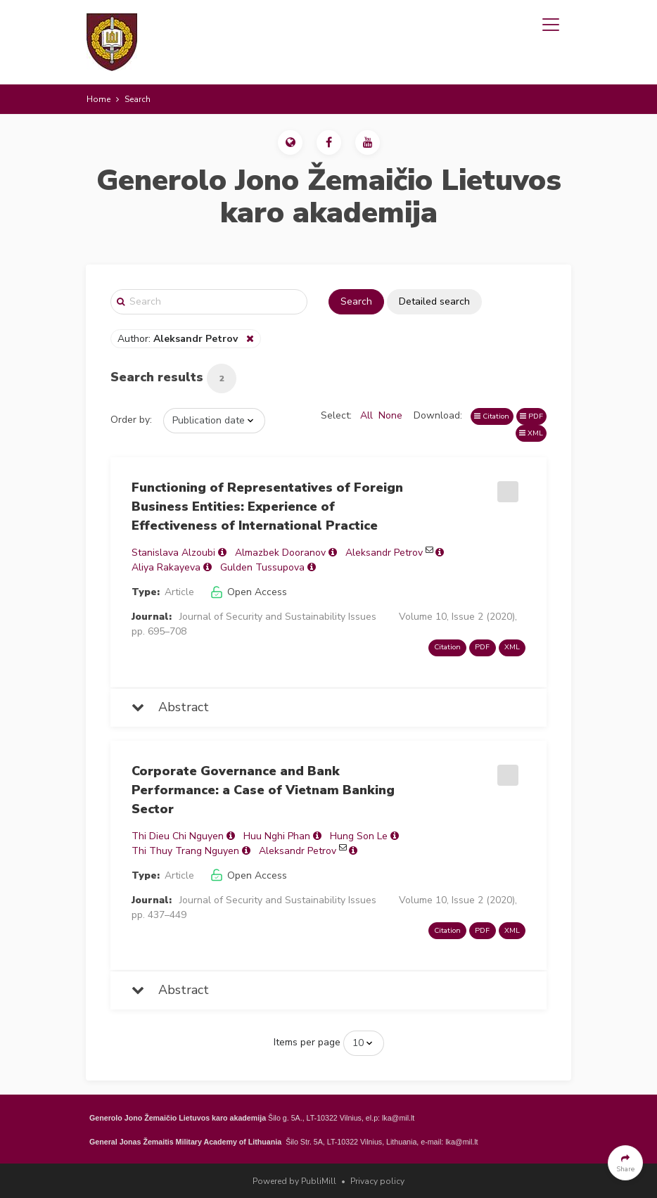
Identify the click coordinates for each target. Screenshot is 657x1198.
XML (531, 433)
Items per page (307, 1042)
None (390, 415)
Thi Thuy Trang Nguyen (185, 851)
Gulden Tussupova (262, 567)
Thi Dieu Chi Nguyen (178, 836)
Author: (179, 338)
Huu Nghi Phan (276, 836)
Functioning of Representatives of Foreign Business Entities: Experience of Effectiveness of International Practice (267, 506)
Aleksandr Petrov (384, 552)
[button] (290, 142)
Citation (491, 416)
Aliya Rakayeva (166, 567)
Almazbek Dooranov (280, 552)
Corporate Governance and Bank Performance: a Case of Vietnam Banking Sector (263, 790)
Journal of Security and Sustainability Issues (277, 616)
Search (356, 301)
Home (98, 99)
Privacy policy (377, 1181)
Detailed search (434, 301)
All (366, 415)
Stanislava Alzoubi (173, 552)
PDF (531, 416)
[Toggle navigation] (550, 25)
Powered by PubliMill (294, 1181)
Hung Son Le (359, 836)
